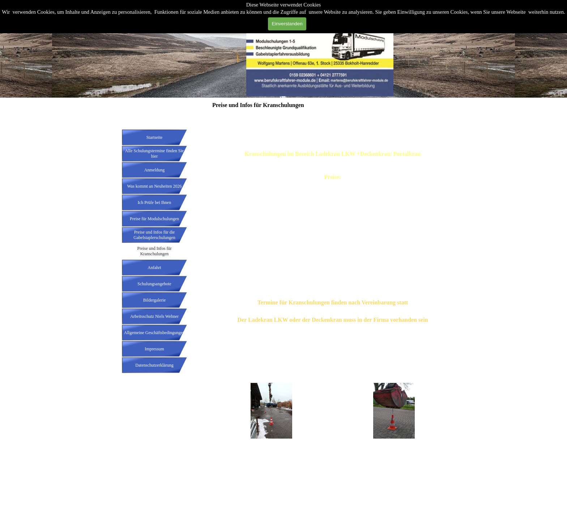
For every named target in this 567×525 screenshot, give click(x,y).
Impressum (154, 348)
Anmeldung (154, 169)
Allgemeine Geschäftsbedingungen (154, 332)
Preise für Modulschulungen (154, 218)
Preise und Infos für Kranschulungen (154, 251)
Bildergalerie (154, 300)
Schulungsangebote (154, 283)
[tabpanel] (333, 243)
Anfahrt (154, 267)
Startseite (154, 137)
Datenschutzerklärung (154, 365)
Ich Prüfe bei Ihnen (154, 202)
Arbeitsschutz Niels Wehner (154, 316)
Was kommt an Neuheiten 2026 (154, 186)
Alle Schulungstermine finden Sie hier (154, 153)
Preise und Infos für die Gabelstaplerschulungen (154, 235)
